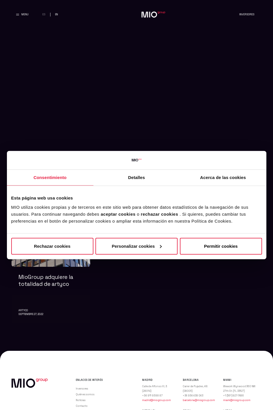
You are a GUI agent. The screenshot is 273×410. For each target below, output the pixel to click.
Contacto (82, 406)
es (44, 14)
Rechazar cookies (52, 245)
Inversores (246, 14)
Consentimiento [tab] (50, 177)
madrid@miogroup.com (156, 400)
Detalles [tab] (136, 177)
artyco (23, 310)
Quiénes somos (85, 394)
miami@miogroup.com (237, 400)
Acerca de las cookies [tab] (223, 177)
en (56, 14)
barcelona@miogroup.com (199, 400)
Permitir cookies (221, 245)
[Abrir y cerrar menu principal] (22, 14)
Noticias (81, 400)
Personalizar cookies (137, 245)
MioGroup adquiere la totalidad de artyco (45, 280)
